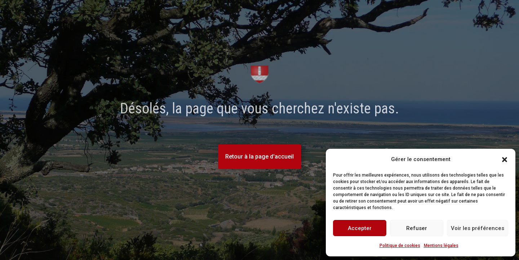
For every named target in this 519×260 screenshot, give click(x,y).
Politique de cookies (400, 245)
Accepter (360, 228)
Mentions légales (441, 245)
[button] (504, 159)
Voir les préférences (477, 228)
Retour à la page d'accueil (259, 156)
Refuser (416, 228)
